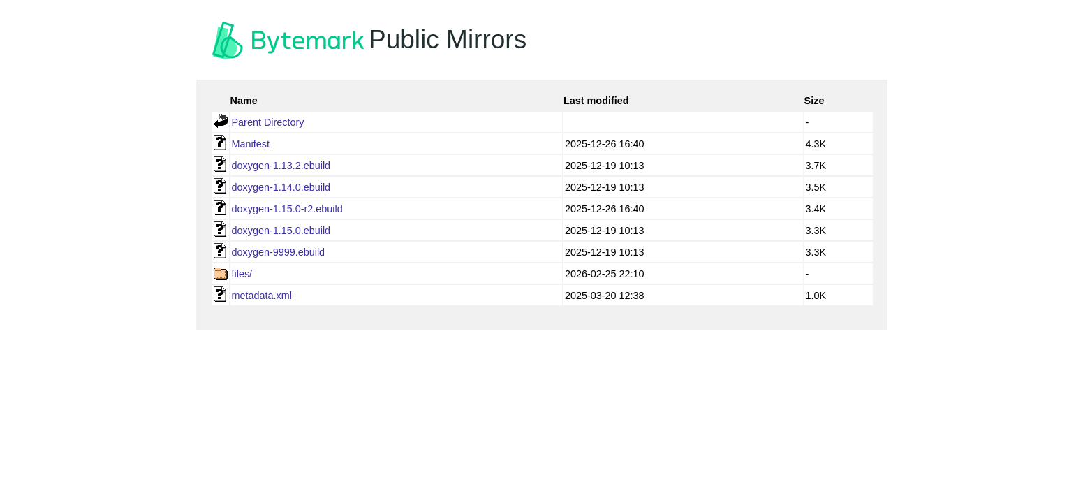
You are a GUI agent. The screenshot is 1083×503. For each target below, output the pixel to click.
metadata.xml (262, 295)
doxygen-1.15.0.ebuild (281, 230)
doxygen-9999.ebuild (278, 252)
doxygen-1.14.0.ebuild (281, 187)
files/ (242, 273)
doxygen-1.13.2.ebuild (281, 165)
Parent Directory (268, 122)
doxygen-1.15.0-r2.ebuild (287, 208)
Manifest (251, 144)
